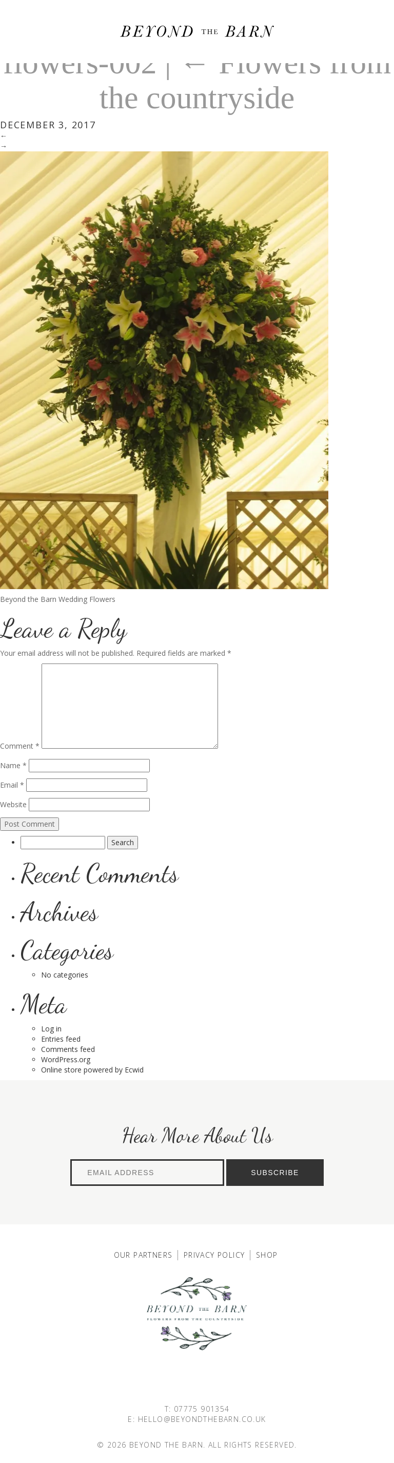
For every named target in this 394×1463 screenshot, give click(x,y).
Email (12, 785)
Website (13, 804)
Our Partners (143, 1255)
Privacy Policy (214, 1255)
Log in (51, 1028)
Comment (20, 746)
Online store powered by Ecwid (92, 1070)
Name (13, 765)
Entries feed (61, 1039)
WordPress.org (65, 1059)
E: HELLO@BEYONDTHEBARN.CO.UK (197, 1419)
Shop (267, 1255)
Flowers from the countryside (245, 80)
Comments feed (68, 1049)
